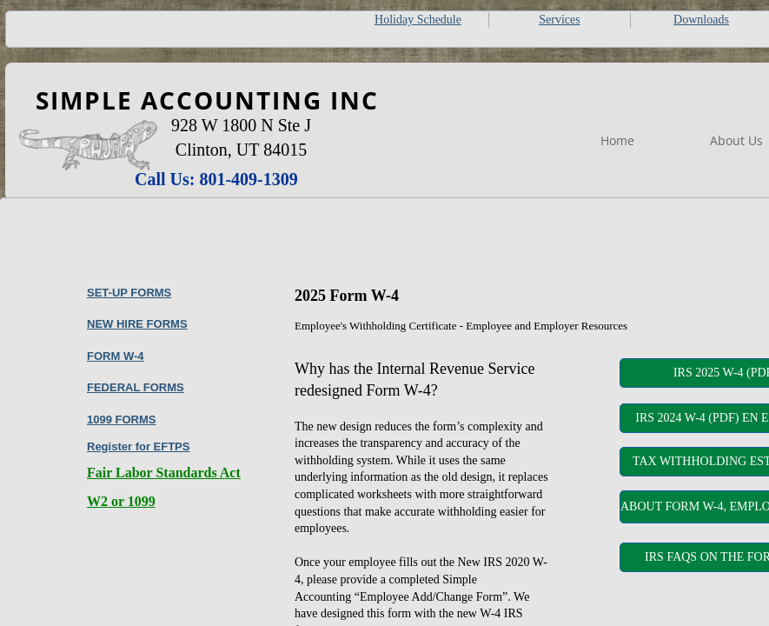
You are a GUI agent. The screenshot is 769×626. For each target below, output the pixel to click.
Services (559, 19)
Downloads (701, 19)
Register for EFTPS (138, 446)
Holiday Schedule (418, 19)
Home (617, 140)
